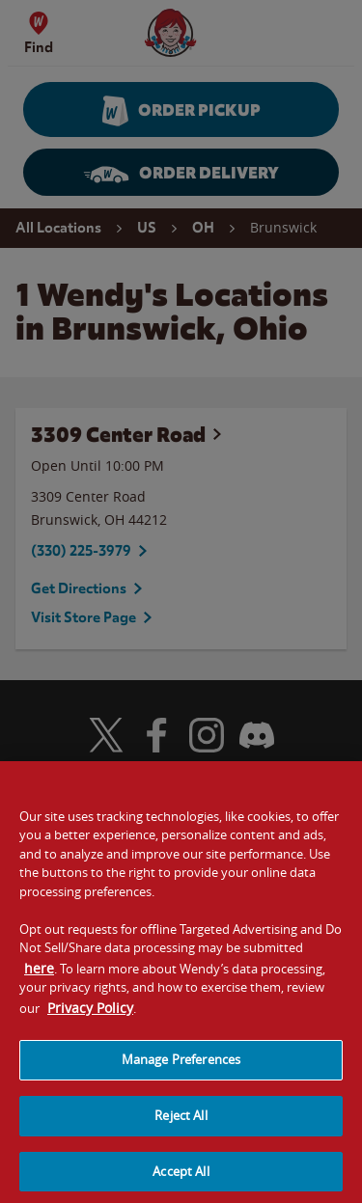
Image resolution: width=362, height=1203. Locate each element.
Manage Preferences (181, 1068)
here (39, 976)
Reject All (180, 1124)
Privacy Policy (90, 1015)
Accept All (181, 1179)
